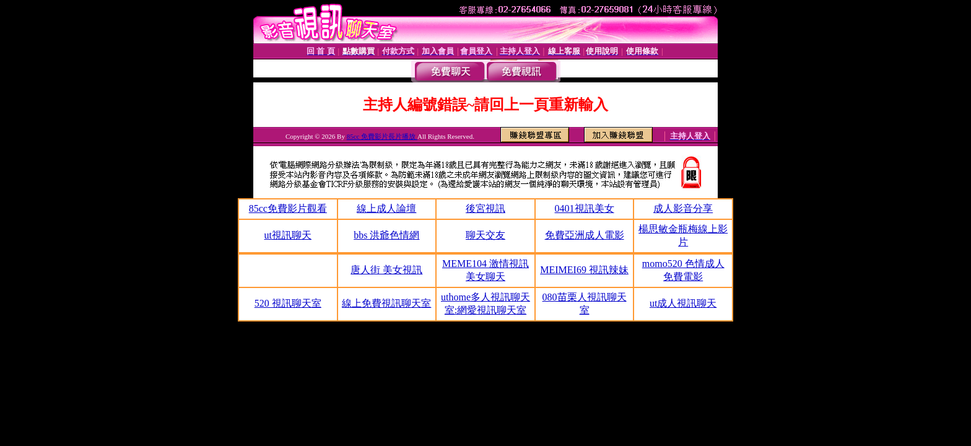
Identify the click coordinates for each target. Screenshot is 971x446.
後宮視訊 (485, 208)
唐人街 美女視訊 (386, 270)
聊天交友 (485, 235)
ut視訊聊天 (287, 235)
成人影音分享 (683, 208)
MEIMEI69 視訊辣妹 (584, 270)
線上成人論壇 (386, 208)
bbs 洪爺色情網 (386, 235)
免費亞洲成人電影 (584, 235)
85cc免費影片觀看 (288, 208)
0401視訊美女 (584, 208)
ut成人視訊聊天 (683, 303)
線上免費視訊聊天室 (386, 303)
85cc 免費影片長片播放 (382, 136)
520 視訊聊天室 (288, 303)
